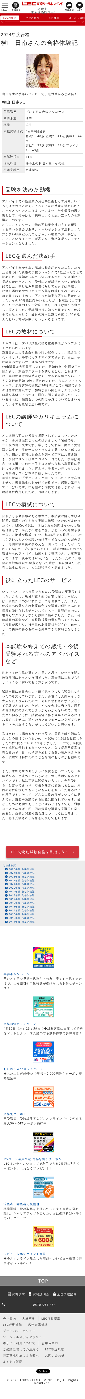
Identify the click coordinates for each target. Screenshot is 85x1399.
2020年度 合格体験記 (22, 887)
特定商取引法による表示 (21, 1355)
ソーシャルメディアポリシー (24, 1337)
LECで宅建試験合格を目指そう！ (40, 851)
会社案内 (9, 1318)
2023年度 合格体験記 (22, 876)
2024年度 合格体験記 (22, 872)
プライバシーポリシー (19, 1331)
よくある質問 (13, 1362)
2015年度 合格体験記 (22, 906)
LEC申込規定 (54, 1349)
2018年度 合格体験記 (22, 895)
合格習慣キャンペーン (20, 1024)
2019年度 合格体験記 (22, 891)
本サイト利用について (19, 1343)
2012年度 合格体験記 (22, 917)
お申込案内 (50, 1343)
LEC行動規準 (12, 1325)
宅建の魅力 (32, 17)
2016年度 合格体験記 (22, 902)
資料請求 (18, 1294)
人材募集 (28, 1318)
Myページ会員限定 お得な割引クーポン (33, 1159)
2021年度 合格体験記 (22, 883)
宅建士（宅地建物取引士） (42, 10)
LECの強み (9, 17)
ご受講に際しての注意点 (21, 1349)
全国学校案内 (67, 1294)
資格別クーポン (15, 1114)
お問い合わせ (55, 1355)
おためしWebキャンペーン (23, 1069)
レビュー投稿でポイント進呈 (25, 1254)
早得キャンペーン (17, 974)
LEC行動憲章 (50, 1318)
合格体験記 (9, 865)
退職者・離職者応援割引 (22, 1204)
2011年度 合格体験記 (22, 921)
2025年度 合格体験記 (22, 869)
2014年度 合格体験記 (22, 910)
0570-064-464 (44, 1305)
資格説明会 (41, 1294)
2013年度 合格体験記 (22, 914)
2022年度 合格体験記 (22, 880)
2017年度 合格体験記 (22, 899)
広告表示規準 (38, 1325)
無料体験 (54, 17)
